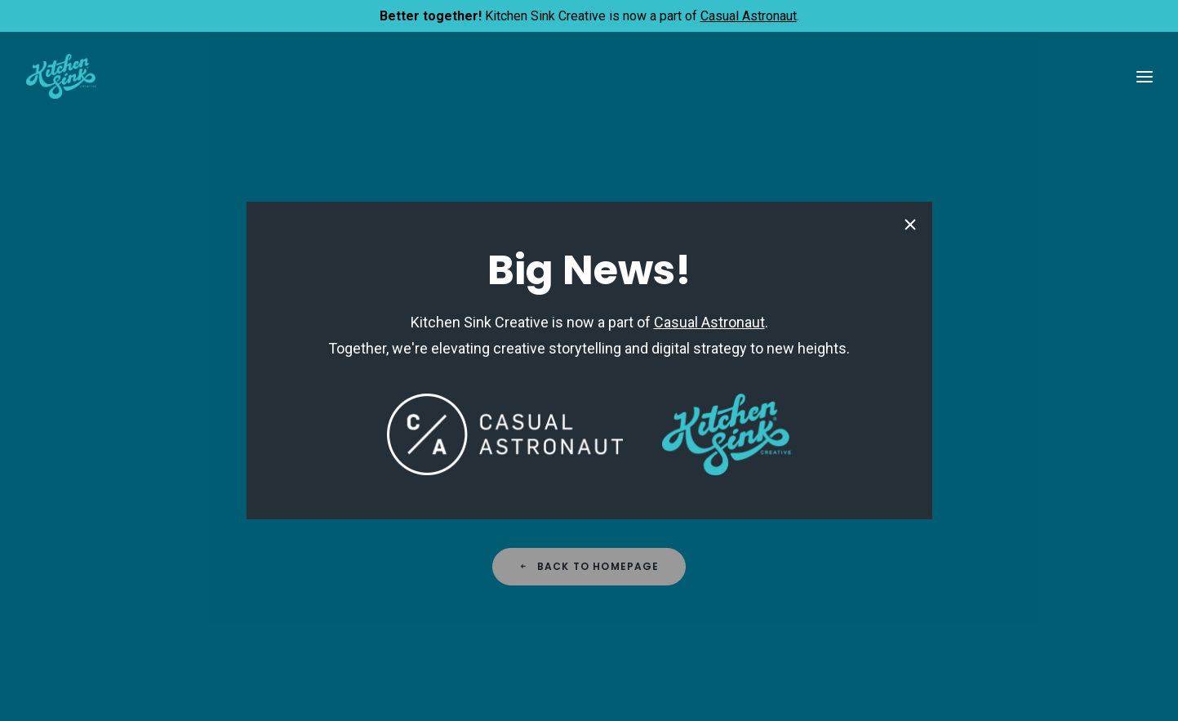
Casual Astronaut (748, 16)
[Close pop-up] (910, 226)
